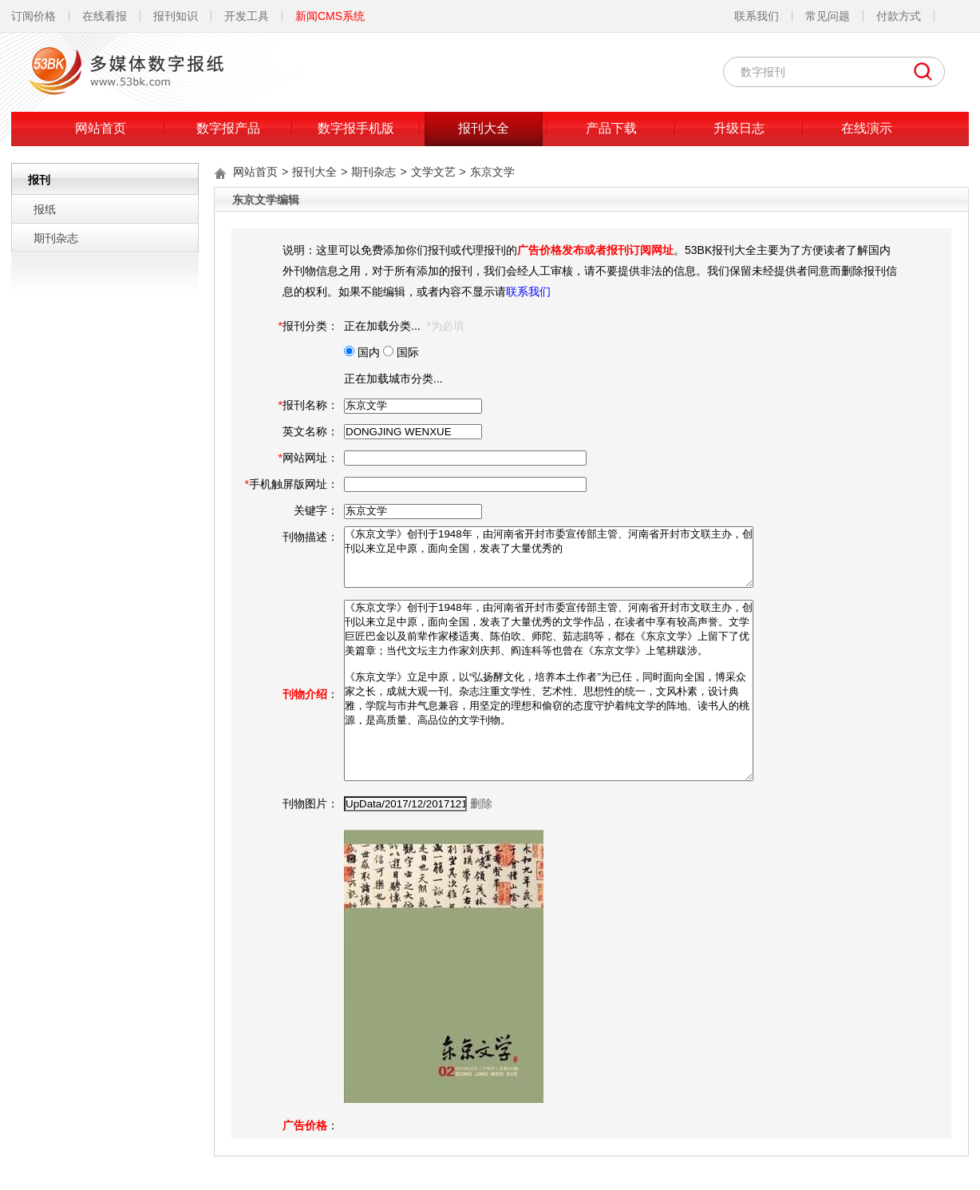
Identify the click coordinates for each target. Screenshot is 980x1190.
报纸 (45, 209)
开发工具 (246, 16)
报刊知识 (175, 16)
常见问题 (827, 16)
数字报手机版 (356, 128)
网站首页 (100, 128)
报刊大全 (483, 128)
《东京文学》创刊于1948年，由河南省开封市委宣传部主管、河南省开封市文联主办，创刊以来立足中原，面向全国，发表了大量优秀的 (548, 557)
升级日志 (739, 128)
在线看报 (104, 16)
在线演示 (866, 128)
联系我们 (756, 16)
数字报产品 (228, 128)
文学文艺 (433, 171)
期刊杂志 (56, 238)
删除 (481, 803)
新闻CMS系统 (330, 16)
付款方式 (898, 16)
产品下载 (611, 128)
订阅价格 (33, 16)
